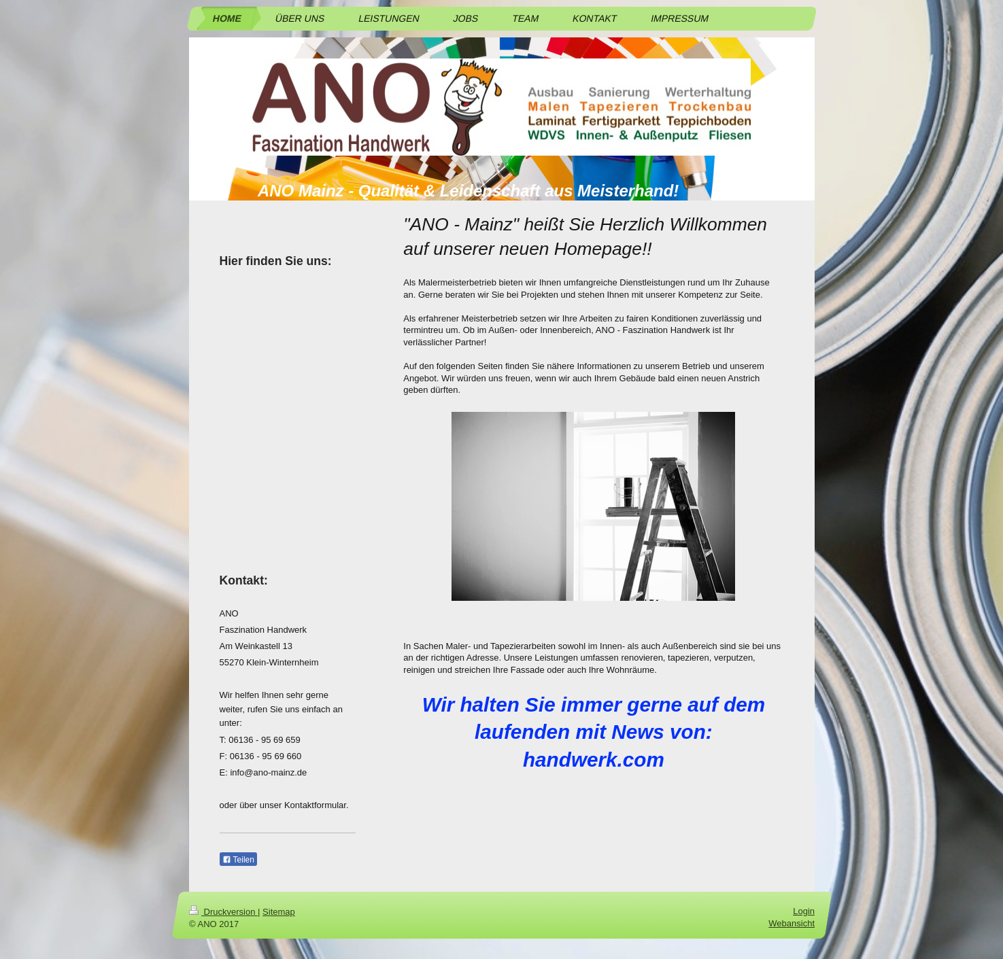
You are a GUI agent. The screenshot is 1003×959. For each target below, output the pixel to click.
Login (804, 911)
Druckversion (223, 912)
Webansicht (791, 923)
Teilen (238, 860)
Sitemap (278, 912)
